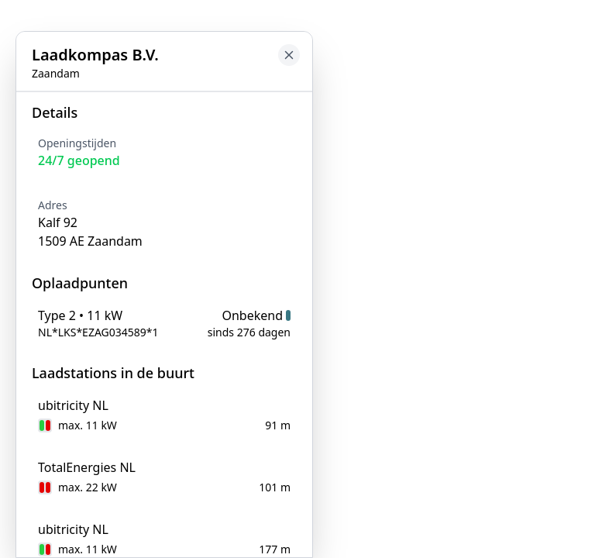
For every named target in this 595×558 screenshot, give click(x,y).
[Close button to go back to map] (289, 55)
